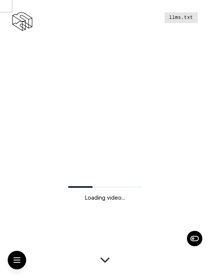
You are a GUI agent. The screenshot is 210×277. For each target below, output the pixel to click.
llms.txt (181, 17)
